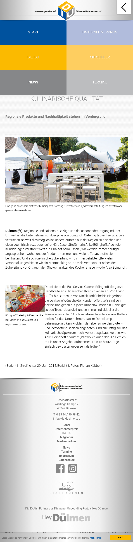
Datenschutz (67, 460)
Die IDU (33, 57)
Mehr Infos (95, 538)
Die (66, 433)
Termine (99, 82)
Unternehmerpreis (99, 32)
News (33, 82)
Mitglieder (100, 57)
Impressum (66, 455)
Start (33, 32)
